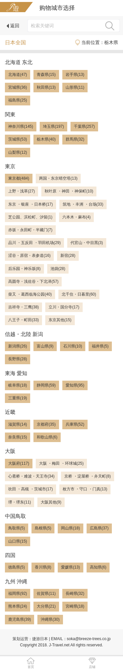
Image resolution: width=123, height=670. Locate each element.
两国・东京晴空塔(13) (58, 178)
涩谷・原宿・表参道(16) (29, 255)
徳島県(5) (16, 567)
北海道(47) (17, 74)
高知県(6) (98, 567)
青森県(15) (46, 74)
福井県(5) (100, 346)
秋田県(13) (46, 87)
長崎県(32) (75, 593)
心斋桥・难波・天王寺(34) (31, 476)
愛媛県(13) (70, 567)
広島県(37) (99, 528)
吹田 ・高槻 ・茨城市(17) (30, 489)
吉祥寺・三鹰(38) (23, 307)
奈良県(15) (17, 437)
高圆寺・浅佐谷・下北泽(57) (33, 281)
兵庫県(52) (75, 424)
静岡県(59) (46, 385)
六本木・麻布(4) (76, 217)
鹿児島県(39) (19, 619)
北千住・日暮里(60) (79, 294)
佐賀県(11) (46, 593)
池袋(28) (58, 268)
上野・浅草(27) (21, 191)
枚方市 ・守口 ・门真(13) (85, 489)
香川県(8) (43, 567)
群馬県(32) (75, 139)
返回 (13, 25)
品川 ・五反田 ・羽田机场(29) (34, 242)
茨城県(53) (17, 139)
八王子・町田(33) (23, 320)
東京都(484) (18, 178)
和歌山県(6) (47, 437)
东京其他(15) (60, 320)
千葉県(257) (84, 126)
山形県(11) (75, 87)
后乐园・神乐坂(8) (24, 268)
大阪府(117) (18, 463)
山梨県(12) (17, 152)
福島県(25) (17, 100)
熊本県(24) (17, 606)
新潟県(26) (17, 346)
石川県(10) (72, 346)
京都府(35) (46, 424)
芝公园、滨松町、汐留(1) (30, 217)
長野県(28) (17, 359)
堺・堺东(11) (19, 502)
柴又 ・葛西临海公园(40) (30, 294)
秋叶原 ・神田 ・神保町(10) (69, 191)
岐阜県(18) (17, 385)
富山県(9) (45, 346)
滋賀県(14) (17, 424)
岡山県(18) (70, 528)
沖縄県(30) (50, 619)
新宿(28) (67, 255)
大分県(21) (46, 606)
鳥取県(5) (16, 528)
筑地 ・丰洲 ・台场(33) (83, 204)
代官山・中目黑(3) (87, 242)
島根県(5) (43, 528)
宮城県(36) (17, 87)
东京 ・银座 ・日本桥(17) (30, 204)
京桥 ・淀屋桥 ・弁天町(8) (87, 476)
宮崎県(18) (75, 606)
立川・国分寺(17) (64, 307)
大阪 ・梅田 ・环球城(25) (61, 463)
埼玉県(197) (53, 126)
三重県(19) (17, 398)
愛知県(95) (75, 385)
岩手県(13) (75, 74)
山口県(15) (17, 541)
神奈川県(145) (20, 126)
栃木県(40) (46, 139)
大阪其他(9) (51, 502)
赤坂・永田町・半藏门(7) (30, 230)
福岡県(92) (17, 593)
